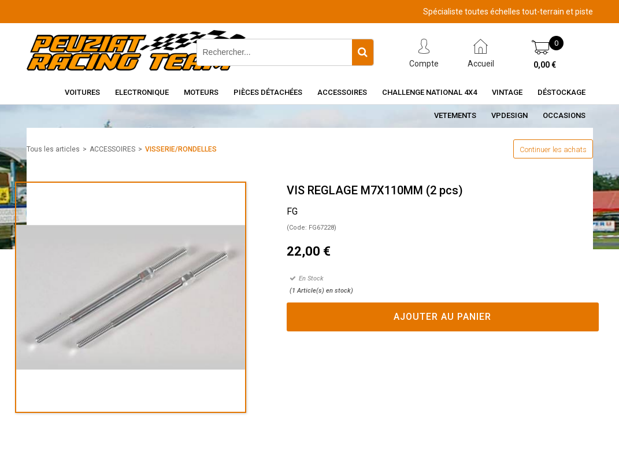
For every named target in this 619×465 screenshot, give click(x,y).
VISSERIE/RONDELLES (181, 149)
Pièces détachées (267, 92)
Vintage (507, 92)
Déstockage (561, 92)
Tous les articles (53, 149)
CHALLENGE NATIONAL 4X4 (429, 92)
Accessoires (342, 92)
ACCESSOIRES (112, 149)
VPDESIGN (509, 115)
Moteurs (201, 92)
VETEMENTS (455, 115)
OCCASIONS (564, 115)
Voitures (82, 92)
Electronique (142, 92)
